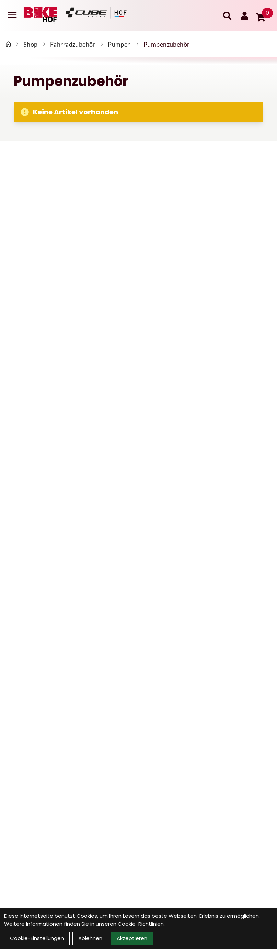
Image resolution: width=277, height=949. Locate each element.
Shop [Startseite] (30, 44)
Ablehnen (90, 938)
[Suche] (227, 16)
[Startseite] (8, 44)
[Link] (12, 15)
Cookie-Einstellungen (37, 938)
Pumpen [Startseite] (119, 44)
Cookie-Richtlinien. (141, 923)
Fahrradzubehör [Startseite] (72, 44)
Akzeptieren (132, 938)
